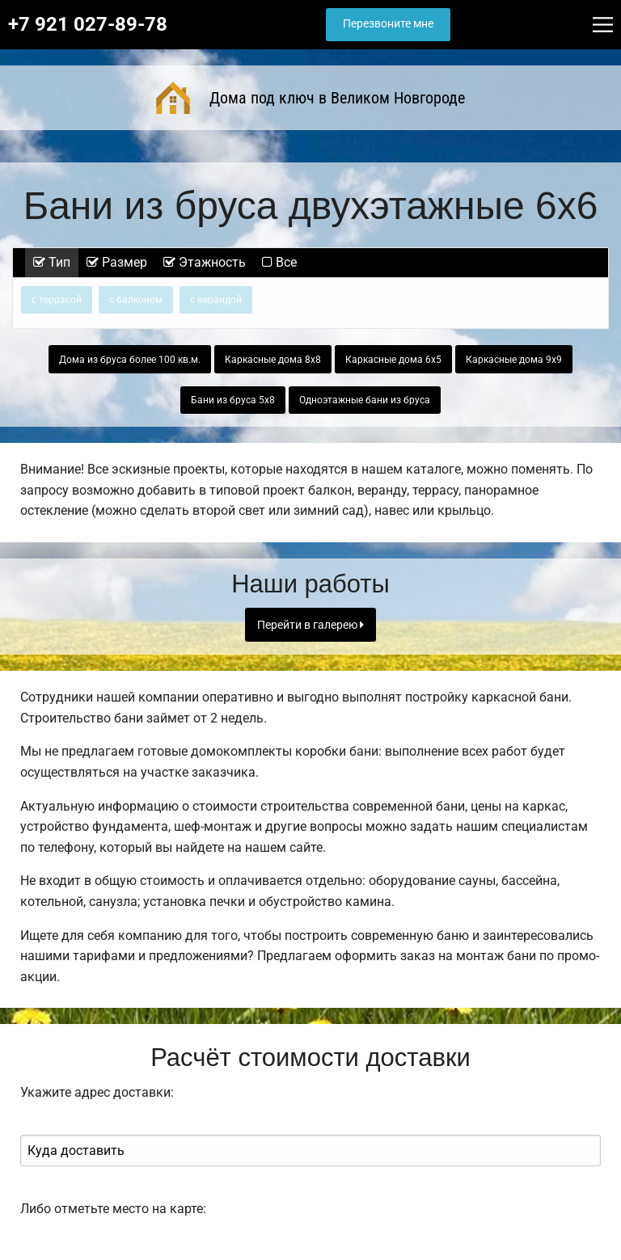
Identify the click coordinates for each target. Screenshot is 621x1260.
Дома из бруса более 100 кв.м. (130, 359)
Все (279, 262)
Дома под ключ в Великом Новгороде (310, 98)
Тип (51, 262)
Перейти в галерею (310, 625)
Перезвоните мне (388, 24)
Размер (117, 262)
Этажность (204, 262)
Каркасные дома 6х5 (393, 359)
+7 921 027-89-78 (87, 24)
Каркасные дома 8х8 (273, 359)
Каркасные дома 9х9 (514, 359)
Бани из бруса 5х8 (233, 400)
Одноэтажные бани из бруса (364, 400)
